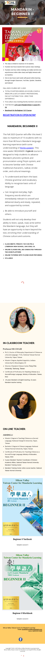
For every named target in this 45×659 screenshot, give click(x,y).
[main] (22, 12)
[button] (2, 2)
